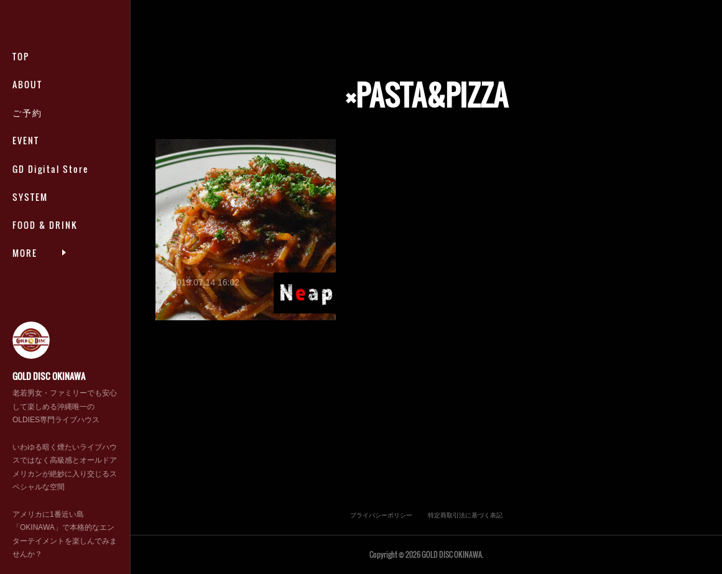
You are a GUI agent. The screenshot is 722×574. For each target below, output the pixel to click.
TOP (20, 69)
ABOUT (27, 98)
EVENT (25, 154)
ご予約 (27, 126)
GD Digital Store (50, 182)
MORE (24, 239)
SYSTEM (30, 210)
